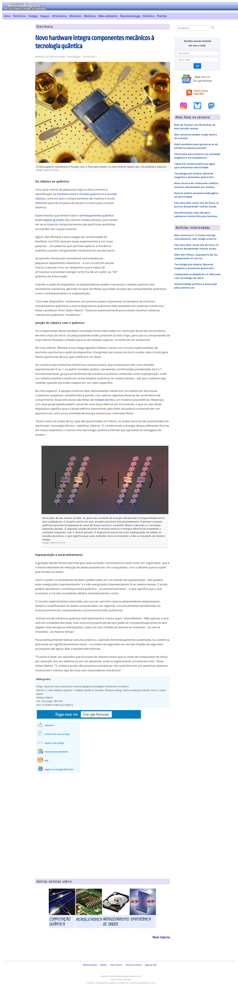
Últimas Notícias (90, 965)
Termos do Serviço (133, 965)
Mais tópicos (161, 937)
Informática (59, 16)
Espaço (44, 16)
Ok (197, 65)
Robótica (148, 16)
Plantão (162, 16)
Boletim (103, 965)
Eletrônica (19, 16)
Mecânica (90, 16)
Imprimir (49, 725)
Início (7, 16)
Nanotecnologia (130, 16)
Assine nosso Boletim (56, 751)
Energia (33, 16)
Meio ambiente (107, 16)
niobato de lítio (104, 400)
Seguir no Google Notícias (59, 769)
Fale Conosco (116, 965)
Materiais (75, 16)
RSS (46, 760)
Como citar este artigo (57, 734)
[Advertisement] (17, 73)
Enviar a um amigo (54, 742)
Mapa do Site (151, 965)
